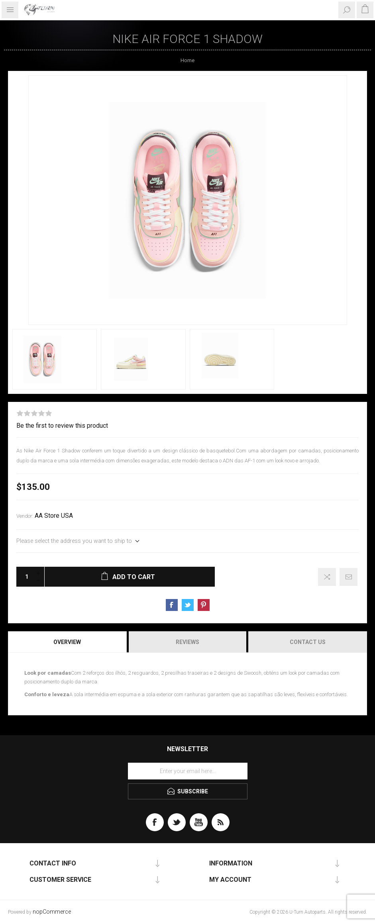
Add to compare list (327, 577)
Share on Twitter (188, 605)
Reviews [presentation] (187, 642)
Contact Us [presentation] (308, 642)
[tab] (68, 642)
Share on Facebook (172, 605)
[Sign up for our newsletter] (187, 771)
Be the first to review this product (62, 425)
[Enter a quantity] (24, 577)
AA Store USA (54, 515)
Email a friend (348, 577)
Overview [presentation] (67, 642)
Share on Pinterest (204, 605)
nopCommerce (52, 911)
